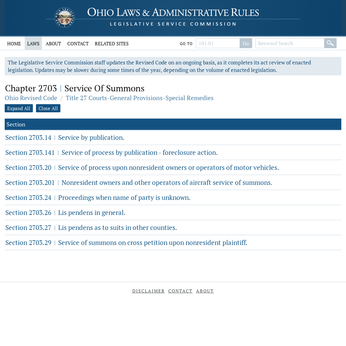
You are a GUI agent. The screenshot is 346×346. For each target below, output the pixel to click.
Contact (78, 43)
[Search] (330, 43)
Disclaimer (148, 291)
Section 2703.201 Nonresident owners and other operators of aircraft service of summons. (138, 182)
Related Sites (112, 43)
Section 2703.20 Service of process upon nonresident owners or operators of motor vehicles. (142, 167)
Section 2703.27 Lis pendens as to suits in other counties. (91, 227)
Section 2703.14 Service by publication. (65, 137)
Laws (33, 43)
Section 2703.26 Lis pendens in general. (65, 212)
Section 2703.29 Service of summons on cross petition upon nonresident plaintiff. (126, 242)
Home (14, 43)
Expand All (18, 108)
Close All (48, 108)
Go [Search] (246, 43)
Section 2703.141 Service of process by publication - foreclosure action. (111, 152)
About (53, 43)
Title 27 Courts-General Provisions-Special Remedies (140, 98)
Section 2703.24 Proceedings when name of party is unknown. (98, 197)
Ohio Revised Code (31, 98)
